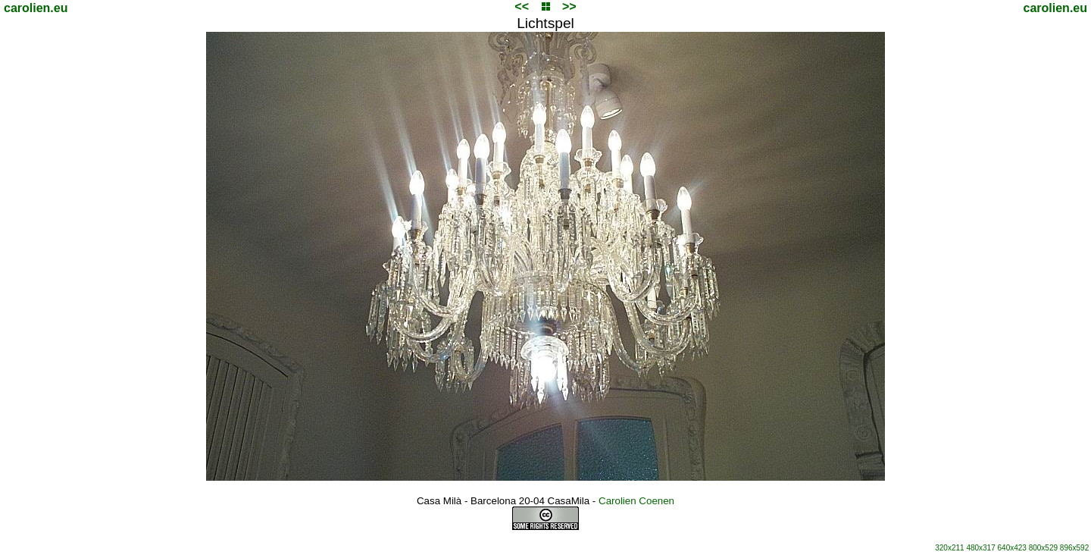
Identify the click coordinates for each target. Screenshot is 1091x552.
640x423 (1012, 548)
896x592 (1074, 548)
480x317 (980, 548)
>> (569, 6)
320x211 (949, 548)
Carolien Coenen (636, 501)
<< (521, 6)
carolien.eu (35, 8)
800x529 (1043, 548)
